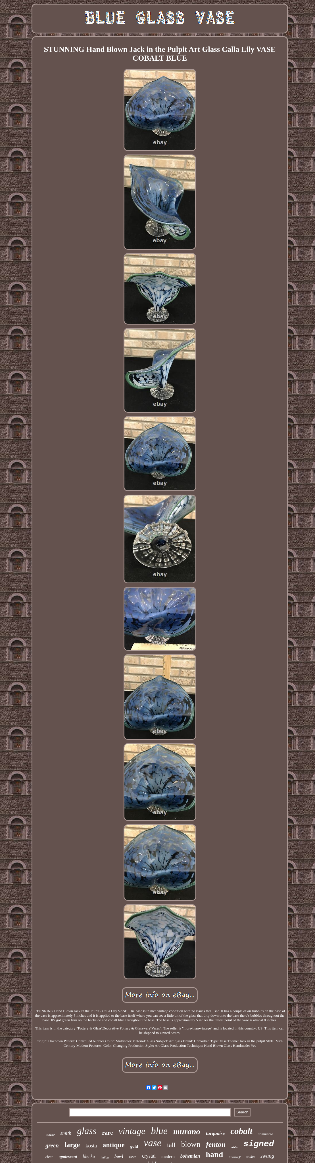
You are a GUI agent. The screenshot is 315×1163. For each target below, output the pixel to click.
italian (105, 1157)
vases (132, 1157)
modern (168, 1156)
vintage (131, 1131)
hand (214, 1154)
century (235, 1156)
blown (191, 1144)
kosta (91, 1146)
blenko (89, 1156)
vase (152, 1143)
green (52, 1145)
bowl (118, 1156)
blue (159, 1131)
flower (51, 1134)
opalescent (68, 1156)
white (234, 1147)
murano (186, 1131)
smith (65, 1133)
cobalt (241, 1131)
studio (250, 1157)
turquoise (215, 1133)
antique (113, 1145)
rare (107, 1132)
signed (258, 1144)
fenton (216, 1144)
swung (267, 1156)
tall (171, 1145)
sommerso (265, 1134)
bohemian (190, 1156)
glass (86, 1131)
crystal (149, 1156)
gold (134, 1146)
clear (49, 1156)
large (72, 1145)
